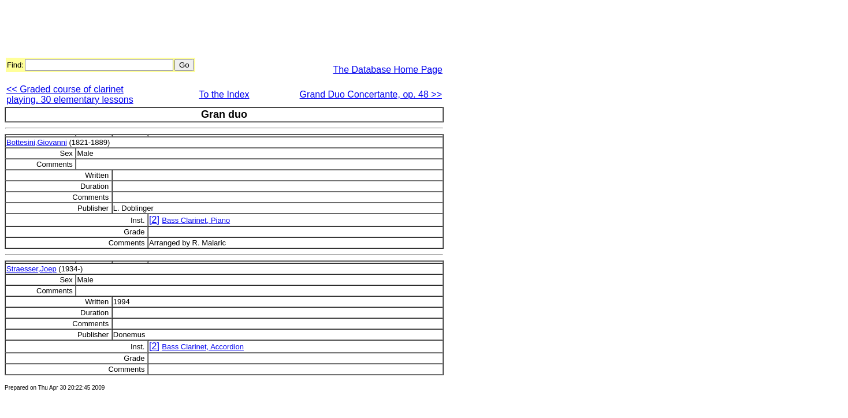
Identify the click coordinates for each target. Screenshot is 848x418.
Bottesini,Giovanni (36, 142)
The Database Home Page (387, 69)
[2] (154, 220)
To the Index (224, 94)
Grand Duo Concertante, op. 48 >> (371, 94)
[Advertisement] (215, 31)
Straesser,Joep (31, 268)
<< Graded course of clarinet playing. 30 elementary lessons (69, 94)
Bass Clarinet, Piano (196, 220)
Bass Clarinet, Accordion (203, 346)
